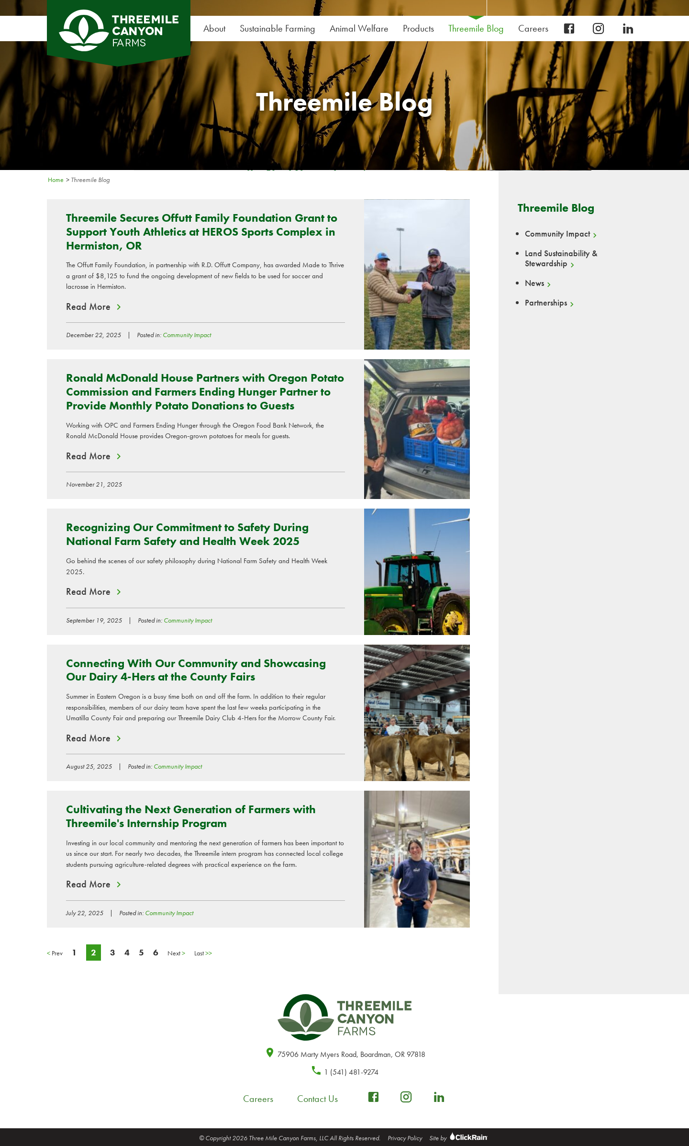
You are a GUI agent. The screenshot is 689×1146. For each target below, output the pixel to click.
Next (176, 953)
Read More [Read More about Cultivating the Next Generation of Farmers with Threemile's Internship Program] (88, 884)
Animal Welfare (359, 28)
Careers (535, 28)
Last (203, 953)
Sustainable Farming (280, 28)
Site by (459, 1138)
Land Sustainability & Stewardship (561, 258)
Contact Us (317, 1098)
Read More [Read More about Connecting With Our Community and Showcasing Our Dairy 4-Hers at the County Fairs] (88, 738)
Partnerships (546, 302)
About (216, 28)
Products (421, 28)
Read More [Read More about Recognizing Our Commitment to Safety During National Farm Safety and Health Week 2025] (88, 591)
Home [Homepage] (56, 179)
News (534, 283)
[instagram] (598, 29)
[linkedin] (628, 29)
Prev (55, 953)
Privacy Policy (405, 1138)
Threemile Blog (476, 28)
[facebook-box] (569, 29)
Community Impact (187, 334)
